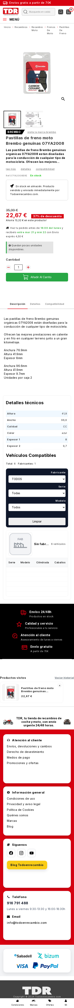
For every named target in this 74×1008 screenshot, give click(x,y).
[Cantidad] (18, 267)
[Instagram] (21, 853)
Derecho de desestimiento (25, 751)
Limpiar (37, 521)
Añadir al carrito (37, 277)
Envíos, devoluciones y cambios (29, 746)
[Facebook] (11, 853)
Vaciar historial (64, 677)
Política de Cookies (20, 809)
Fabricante (58, 472)
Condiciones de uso (21, 798)
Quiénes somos (17, 815)
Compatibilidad (45, 169)
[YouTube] (31, 853)
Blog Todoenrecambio (27, 865)
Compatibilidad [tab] (54, 303)
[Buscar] (37, 11)
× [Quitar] (60, 685)
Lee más (11, 169)
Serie (62, 486)
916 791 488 (17, 903)
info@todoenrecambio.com (27, 922)
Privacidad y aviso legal (23, 804)
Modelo (60, 500)
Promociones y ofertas (23, 763)
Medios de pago (18, 757)
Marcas (12, 820)
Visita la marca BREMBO (41, 132)
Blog (10, 826)
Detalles (26, 169)
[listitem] (31, 692)
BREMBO (14, 132)
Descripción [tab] (17, 303)
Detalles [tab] (35, 303)
